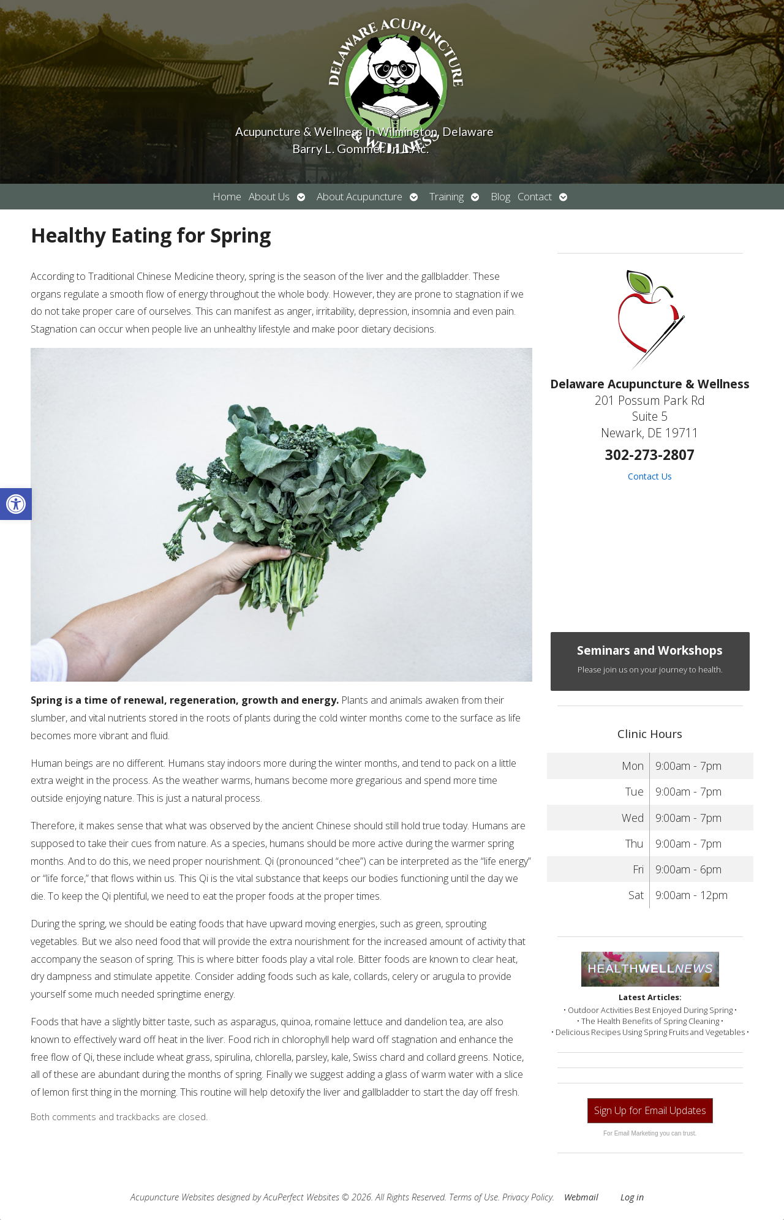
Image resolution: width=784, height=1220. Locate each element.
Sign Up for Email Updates (650, 1110)
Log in (632, 1197)
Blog (500, 196)
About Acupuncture (359, 196)
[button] (16, 504)
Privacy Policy (527, 1197)
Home (227, 196)
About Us (269, 196)
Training (446, 196)
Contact (535, 196)
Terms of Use (473, 1197)
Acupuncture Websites (172, 1197)
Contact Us (650, 476)
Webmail (581, 1197)
